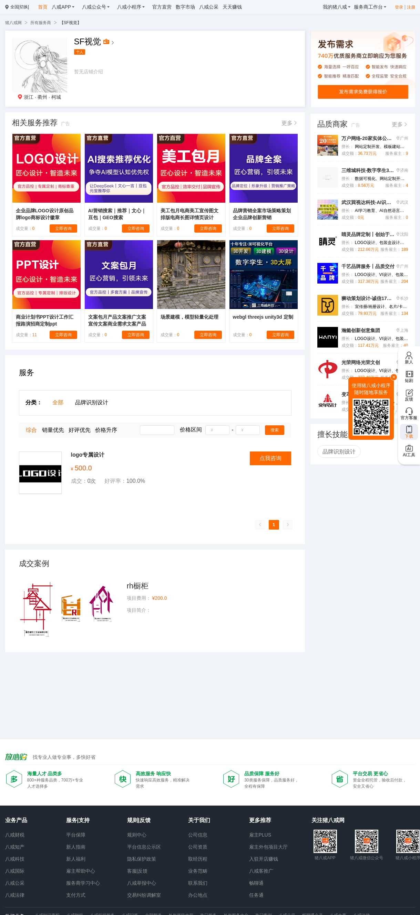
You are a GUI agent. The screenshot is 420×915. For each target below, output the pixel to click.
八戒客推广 (261, 871)
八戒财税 (14, 835)
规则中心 (136, 835)
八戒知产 (14, 847)
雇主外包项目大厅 (268, 847)
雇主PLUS (260, 835)
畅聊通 (256, 883)
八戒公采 (14, 883)
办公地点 (197, 895)
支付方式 (75, 895)
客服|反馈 (137, 871)
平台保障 (75, 835)
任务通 (256, 895)
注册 (411, 7)
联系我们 (197, 883)
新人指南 (75, 847)
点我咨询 (270, 458)
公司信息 (197, 835)
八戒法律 (14, 895)
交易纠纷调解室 (144, 895)
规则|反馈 (139, 820)
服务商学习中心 (83, 883)
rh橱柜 (138, 586)
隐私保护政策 (141, 859)
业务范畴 (197, 871)
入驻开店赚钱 (263, 859)
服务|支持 (78, 820)
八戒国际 (14, 871)
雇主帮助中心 (80, 871)
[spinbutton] (217, 430)
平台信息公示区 (144, 847)
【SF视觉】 (70, 22)
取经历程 (197, 859)
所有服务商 (40, 22)
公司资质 (197, 847)
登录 (399, 7)
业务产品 (16, 820)
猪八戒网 (13, 22)
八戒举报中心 (141, 883)
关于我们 (199, 820)
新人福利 (75, 859)
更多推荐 (260, 820)
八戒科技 (14, 859)
